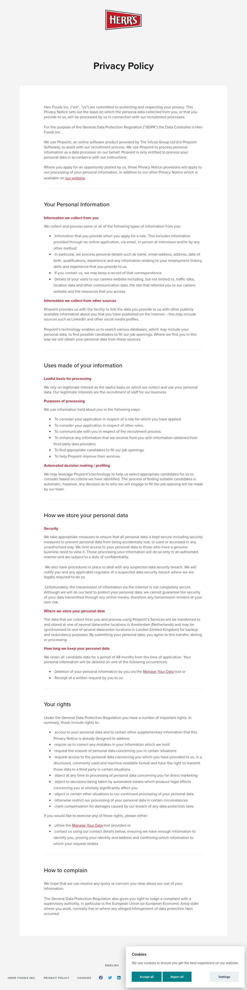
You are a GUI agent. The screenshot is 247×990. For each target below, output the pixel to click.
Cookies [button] (84, 978)
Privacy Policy (56, 978)
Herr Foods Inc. (22, 978)
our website (75, 178)
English (112, 965)
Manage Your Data (159, 671)
